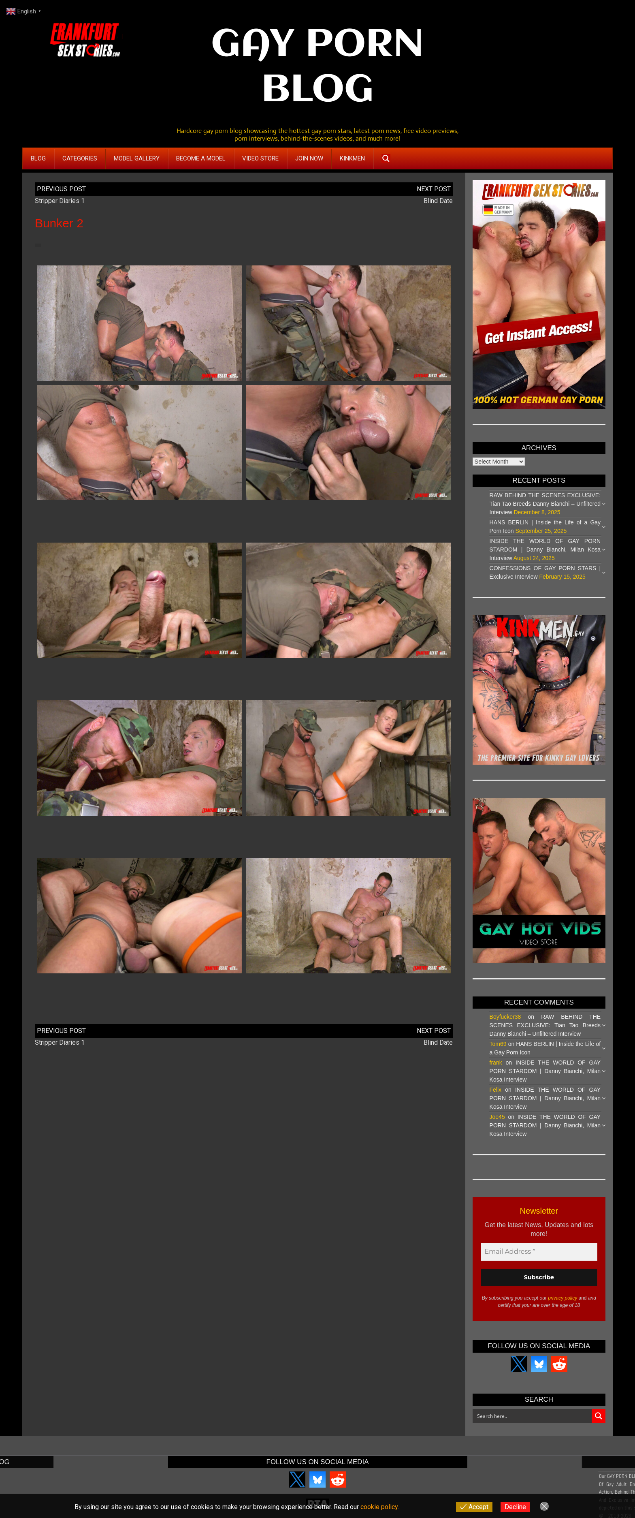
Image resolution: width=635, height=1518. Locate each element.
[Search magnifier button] (385, 158)
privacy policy (562, 1298)
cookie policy (379, 1507)
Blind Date (438, 201)
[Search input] (532, 1416)
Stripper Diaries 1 (60, 201)
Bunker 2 (59, 223)
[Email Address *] (539, 1252)
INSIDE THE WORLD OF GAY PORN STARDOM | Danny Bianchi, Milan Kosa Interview (545, 549)
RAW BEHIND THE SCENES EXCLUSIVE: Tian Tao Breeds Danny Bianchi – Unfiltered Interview (545, 503)
